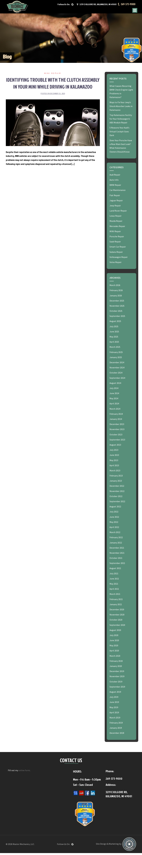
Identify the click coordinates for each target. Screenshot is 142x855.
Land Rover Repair (118, 212)
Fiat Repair (115, 197)
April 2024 (114, 405)
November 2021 (117, 554)
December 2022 (117, 488)
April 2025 (114, 343)
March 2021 (115, 596)
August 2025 (115, 323)
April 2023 (114, 467)
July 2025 (114, 328)
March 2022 (115, 534)
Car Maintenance (117, 192)
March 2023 (115, 472)
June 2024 (114, 395)
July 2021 (114, 575)
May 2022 (114, 524)
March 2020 (115, 657)
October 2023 (116, 436)
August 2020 (115, 632)
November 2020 (117, 616)
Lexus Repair (115, 217)
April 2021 (114, 591)
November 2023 (117, 431)
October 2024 (116, 374)
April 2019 (114, 714)
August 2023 (115, 446)
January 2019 (116, 729)
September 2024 (117, 379)
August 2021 (115, 570)
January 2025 (116, 359)
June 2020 (114, 642)
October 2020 (116, 621)
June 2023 (114, 457)
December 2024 (117, 364)
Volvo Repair (115, 264)
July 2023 (114, 451)
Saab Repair (115, 243)
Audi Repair (115, 176)
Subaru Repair (116, 253)
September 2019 (117, 688)
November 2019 (117, 678)
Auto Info (114, 181)
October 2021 (116, 560)
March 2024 (115, 410)
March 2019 (115, 719)
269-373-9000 (127, 5)
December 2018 (117, 735)
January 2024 (116, 421)
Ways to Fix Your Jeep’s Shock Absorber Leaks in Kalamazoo (121, 108)
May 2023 (114, 462)
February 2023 (116, 477)
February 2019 (116, 724)
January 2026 (116, 297)
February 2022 (116, 539)
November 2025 (117, 307)
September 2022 (117, 503)
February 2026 (116, 292)
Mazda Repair (116, 223)
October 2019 (116, 683)
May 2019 (114, 709)
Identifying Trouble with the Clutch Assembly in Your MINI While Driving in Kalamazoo (52, 85)
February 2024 (116, 415)
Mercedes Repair (117, 228)
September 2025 (117, 318)
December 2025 (117, 302)
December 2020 (117, 611)
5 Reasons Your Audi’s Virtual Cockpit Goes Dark (119, 133)
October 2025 (116, 312)
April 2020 (114, 652)
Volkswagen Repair (119, 259)
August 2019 (115, 693)
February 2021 (116, 601)
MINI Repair (52, 75)
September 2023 (117, 441)
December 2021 (117, 549)
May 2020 (114, 647)
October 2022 (116, 498)
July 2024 (114, 390)
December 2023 (117, 426)
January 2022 (116, 544)
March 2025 (115, 349)
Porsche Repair (117, 238)
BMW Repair (115, 186)
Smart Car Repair (118, 248)
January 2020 (116, 668)
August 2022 (115, 508)
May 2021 (114, 585)
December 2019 (117, 673)
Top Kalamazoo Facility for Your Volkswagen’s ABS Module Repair (121, 121)
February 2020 (116, 662)
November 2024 (117, 369)
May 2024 (114, 400)
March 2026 (115, 287)
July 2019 (114, 698)
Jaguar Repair (116, 202)
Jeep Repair (115, 207)
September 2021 (117, 565)
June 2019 (114, 704)
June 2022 (114, 518)
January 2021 (116, 606)
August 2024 (115, 385)
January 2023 (116, 482)
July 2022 (114, 513)
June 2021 (114, 580)
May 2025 (114, 338)
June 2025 (114, 333)
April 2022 (114, 529)
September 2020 (117, 627)
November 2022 (117, 493)
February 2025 (116, 354)
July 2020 (114, 637)
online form (24, 772)
